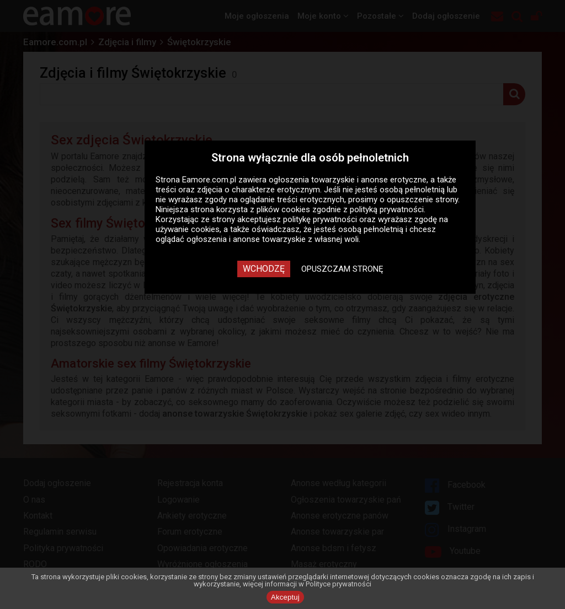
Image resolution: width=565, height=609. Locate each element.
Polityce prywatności (338, 584)
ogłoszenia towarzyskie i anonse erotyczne (348, 180)
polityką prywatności (387, 209)
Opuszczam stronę (342, 269)
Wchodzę (264, 268)
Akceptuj (285, 597)
